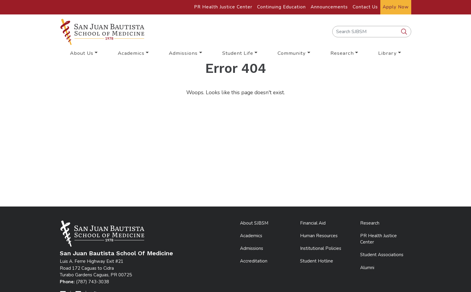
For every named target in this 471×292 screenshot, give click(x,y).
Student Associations (381, 255)
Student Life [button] (237, 53)
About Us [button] (81, 53)
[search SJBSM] (405, 32)
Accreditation (253, 261)
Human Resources (319, 236)
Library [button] (387, 53)
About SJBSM (254, 223)
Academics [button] (131, 53)
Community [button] (292, 53)
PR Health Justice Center (223, 7)
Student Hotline (316, 261)
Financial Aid (313, 223)
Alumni (367, 268)
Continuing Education (281, 7)
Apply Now (396, 7)
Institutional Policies (320, 248)
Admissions (251, 248)
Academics (251, 236)
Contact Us (365, 7)
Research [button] (342, 53)
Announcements (329, 7)
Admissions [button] (183, 53)
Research (369, 223)
